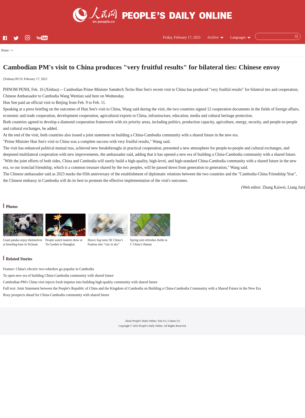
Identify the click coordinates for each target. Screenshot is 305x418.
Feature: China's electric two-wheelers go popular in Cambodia (48, 269)
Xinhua (8, 79)
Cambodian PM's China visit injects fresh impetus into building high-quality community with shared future (80, 282)
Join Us (162, 320)
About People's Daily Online (140, 320)
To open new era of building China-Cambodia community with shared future (58, 275)
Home (5, 50)
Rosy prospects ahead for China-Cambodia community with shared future (56, 295)
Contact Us (174, 320)
